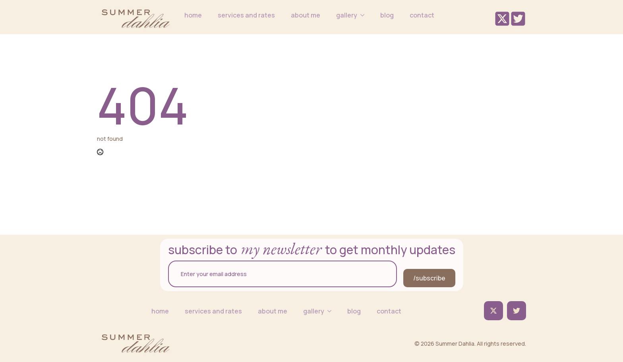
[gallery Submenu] (364, 15)
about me (305, 15)
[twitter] (493, 310)
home (193, 15)
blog (387, 15)
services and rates (246, 15)
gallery (346, 15)
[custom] (516, 310)
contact (422, 15)
